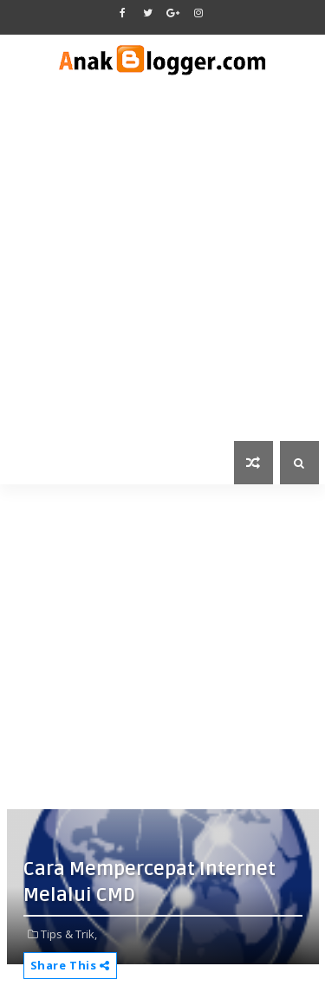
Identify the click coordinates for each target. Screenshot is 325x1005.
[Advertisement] (162, 269)
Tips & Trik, (69, 934)
